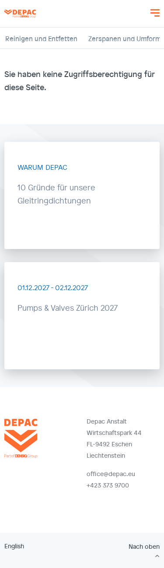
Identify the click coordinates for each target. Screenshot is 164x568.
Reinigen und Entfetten (41, 38)
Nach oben (144, 546)
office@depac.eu (111, 474)
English (14, 546)
